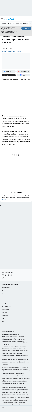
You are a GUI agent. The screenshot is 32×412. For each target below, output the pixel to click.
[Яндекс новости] (23, 71)
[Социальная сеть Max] (23, 75)
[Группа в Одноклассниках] (6, 275)
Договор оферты (6, 287)
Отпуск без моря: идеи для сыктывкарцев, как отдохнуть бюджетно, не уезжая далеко (16, 197)
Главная (4, 325)
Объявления (5, 315)
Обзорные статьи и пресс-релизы (10, 284)
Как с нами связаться (7, 297)
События (4, 321)
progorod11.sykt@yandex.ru (8, 346)
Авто (3, 318)
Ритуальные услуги (6, 23)
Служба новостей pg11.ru (11, 51)
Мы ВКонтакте (5, 309)
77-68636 (16, 367)
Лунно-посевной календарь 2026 (22, 23)
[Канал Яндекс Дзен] (9, 75)
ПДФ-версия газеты (6, 306)
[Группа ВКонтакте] (9, 71)
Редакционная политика (7, 293)
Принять (26, 28)
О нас (3, 300)
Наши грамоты (5, 303)
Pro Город (4, 312)
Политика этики (6, 290)
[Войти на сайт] (29, 19)
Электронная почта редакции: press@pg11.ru (13, 341)
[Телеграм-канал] (8, 275)
